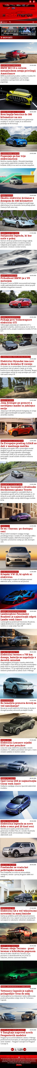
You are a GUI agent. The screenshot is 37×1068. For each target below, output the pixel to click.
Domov (3, 22)
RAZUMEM (19, 1064)
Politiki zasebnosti (26, 1062)
